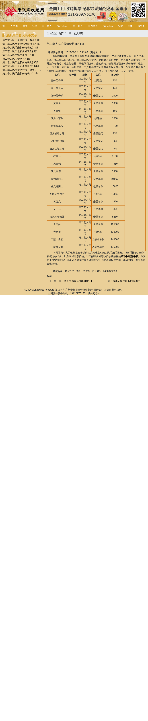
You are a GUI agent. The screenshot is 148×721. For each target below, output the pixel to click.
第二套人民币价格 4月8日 (16, 58)
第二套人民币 (76, 33)
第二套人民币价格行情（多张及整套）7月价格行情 (30, 40)
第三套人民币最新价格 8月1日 (75, 281)
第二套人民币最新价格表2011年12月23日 (25, 66)
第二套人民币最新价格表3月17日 (20, 47)
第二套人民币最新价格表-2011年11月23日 (25, 73)
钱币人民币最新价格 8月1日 (128, 281)
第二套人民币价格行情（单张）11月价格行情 (27, 69)
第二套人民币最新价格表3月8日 (19, 51)
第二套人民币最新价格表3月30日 (20, 62)
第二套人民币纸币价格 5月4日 (18, 55)
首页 (61, 33)
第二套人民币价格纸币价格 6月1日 (21, 43)
